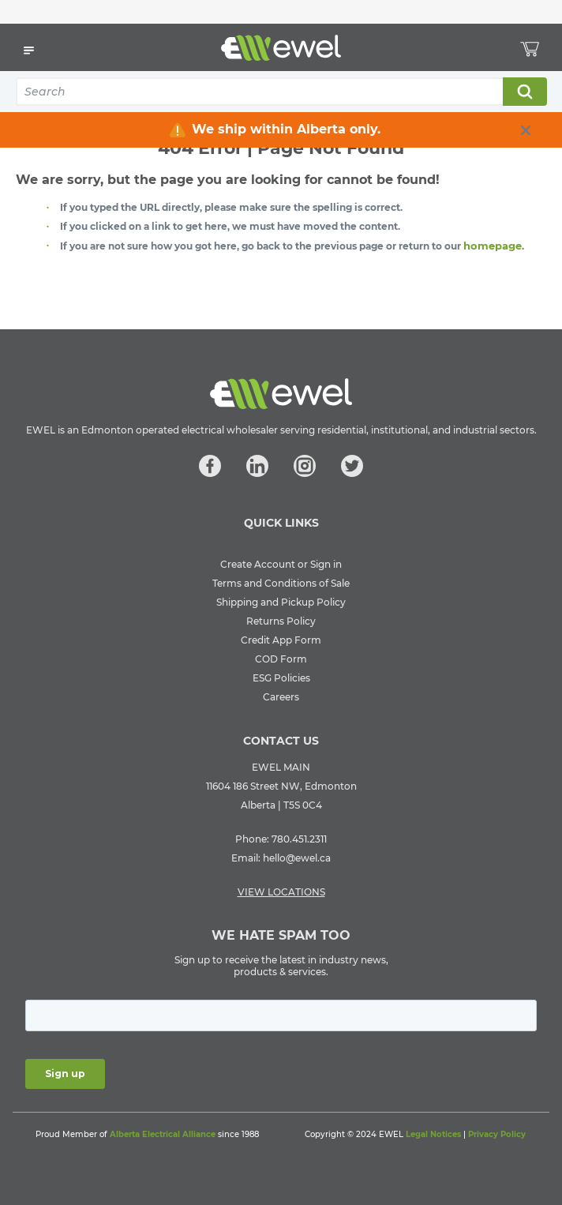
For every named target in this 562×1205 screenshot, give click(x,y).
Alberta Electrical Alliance (162, 1134)
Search (524, 91)
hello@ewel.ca (297, 858)
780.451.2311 (299, 839)
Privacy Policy (497, 1134)
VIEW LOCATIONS (281, 892)
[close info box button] (525, 130)
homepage (492, 245)
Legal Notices (433, 1134)
